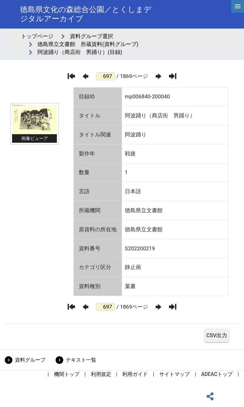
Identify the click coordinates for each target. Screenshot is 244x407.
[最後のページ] (172, 76)
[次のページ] (158, 76)
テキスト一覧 (81, 360)
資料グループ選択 (91, 36)
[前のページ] (85, 76)
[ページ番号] (105, 76)
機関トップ (66, 374)
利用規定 (101, 374)
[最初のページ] (71, 76)
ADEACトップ (217, 374)
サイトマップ (174, 374)
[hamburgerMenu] (237, 6)
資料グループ (30, 360)
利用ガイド (135, 374)
